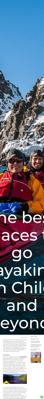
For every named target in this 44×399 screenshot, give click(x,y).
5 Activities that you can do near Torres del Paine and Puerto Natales (36, 345)
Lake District (23, 357)
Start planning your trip (35, 359)
